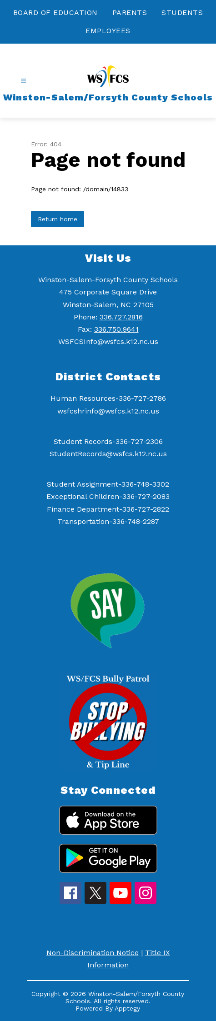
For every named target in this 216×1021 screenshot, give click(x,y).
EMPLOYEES (108, 30)
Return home (57, 219)
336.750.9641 (116, 329)
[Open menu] (23, 81)
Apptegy (127, 1008)
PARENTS (129, 12)
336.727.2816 (121, 317)
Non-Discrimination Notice (92, 952)
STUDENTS (182, 12)
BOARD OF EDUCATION (55, 12)
